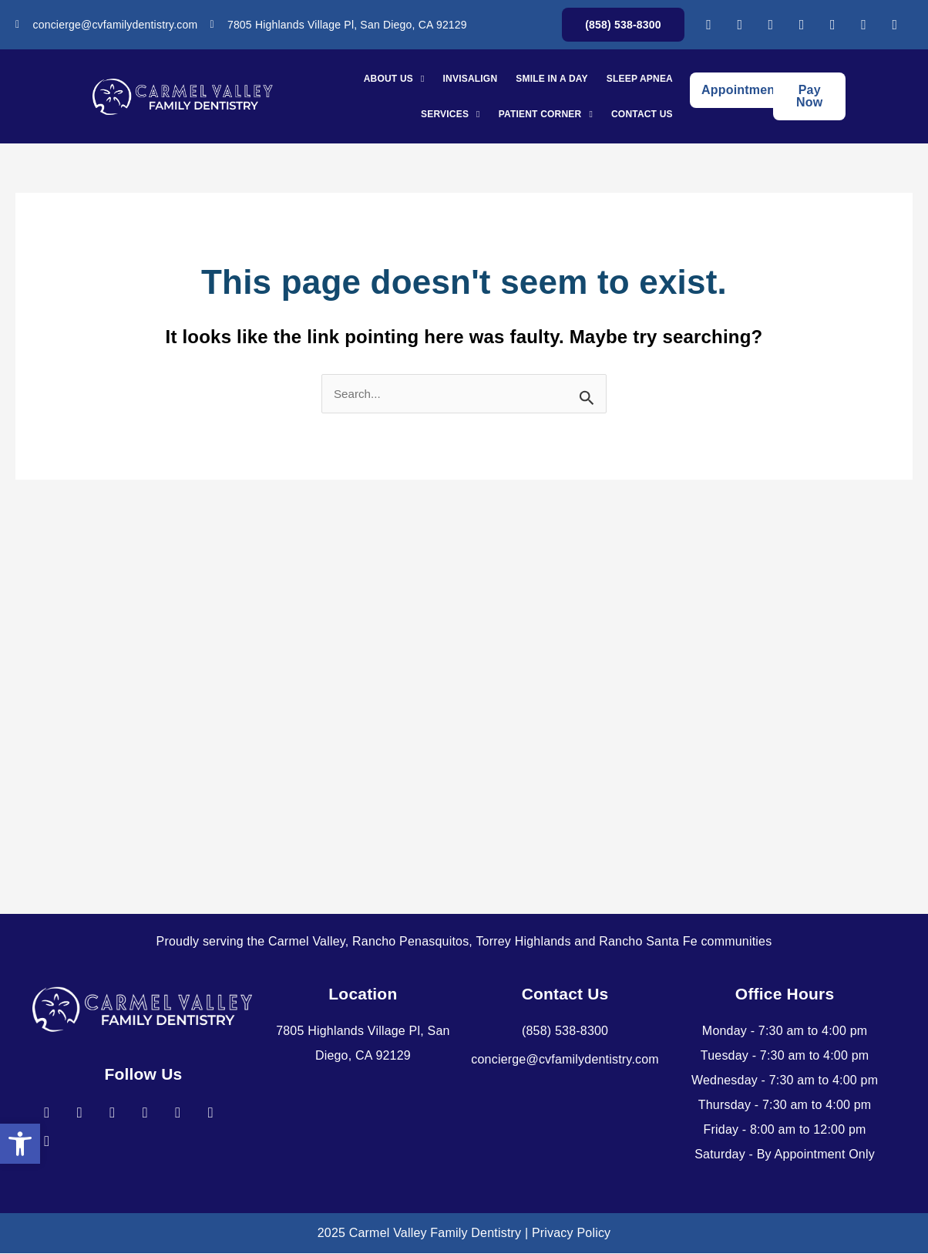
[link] (20, 1143)
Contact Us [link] (642, 114)
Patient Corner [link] (546, 114)
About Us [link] (394, 78)
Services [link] (450, 114)
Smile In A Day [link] (551, 78)
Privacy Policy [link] (571, 1233)
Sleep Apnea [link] (640, 78)
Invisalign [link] (470, 78)
